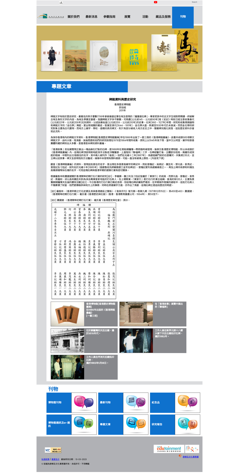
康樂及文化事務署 (191, 456)
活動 (145, 17)
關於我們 (74, 17)
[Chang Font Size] (61, 2)
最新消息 (91, 17)
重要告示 (55, 459)
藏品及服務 (163, 17)
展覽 (127, 17)
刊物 (183, 17)
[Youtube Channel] (156, 3)
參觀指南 (109, 17)
